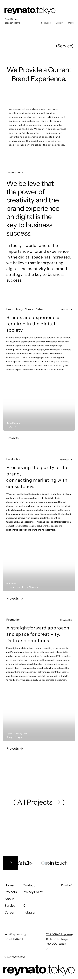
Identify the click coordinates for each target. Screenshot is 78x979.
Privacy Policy (33, 892)
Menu (70, 23)
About (9, 899)
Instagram (30, 912)
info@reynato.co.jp (15, 934)
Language (46, 23)
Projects (10, 892)
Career (9, 912)
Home (8, 885)
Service (9, 905)
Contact (59, 23)
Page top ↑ (67, 885)
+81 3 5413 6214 (13, 939)
